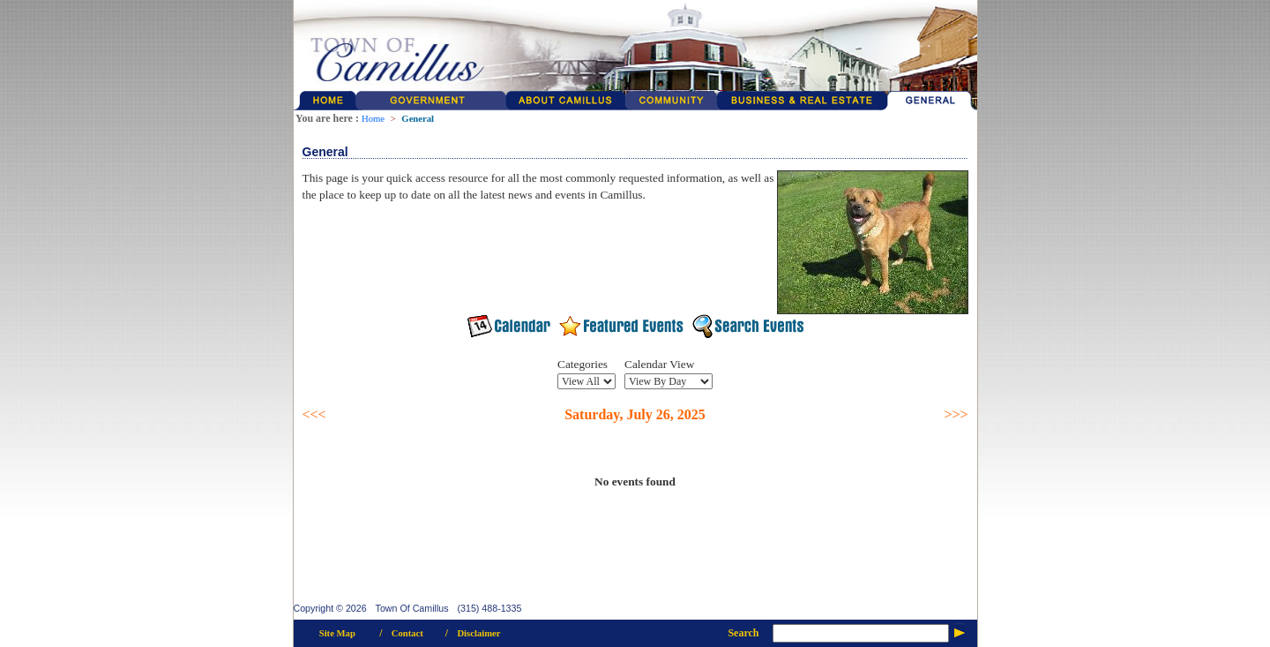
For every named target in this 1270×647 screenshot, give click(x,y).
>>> (955, 414)
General (417, 119)
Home (373, 119)
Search (743, 633)
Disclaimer (478, 633)
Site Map (337, 633)
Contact (407, 633)
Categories (582, 364)
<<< (314, 414)
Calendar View (659, 364)
